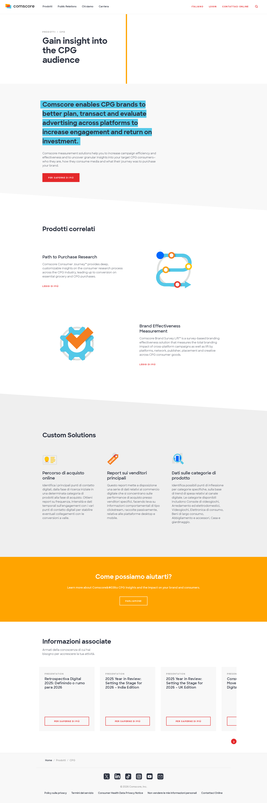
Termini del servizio (82, 792)
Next (234, 741)
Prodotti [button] (47, 6)
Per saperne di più (67, 721)
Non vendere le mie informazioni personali (172, 792)
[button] (197, 8)
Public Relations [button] (67, 6)
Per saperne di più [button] (61, 177)
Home (48, 760)
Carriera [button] (104, 6)
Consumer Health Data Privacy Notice (120, 792)
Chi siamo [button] (87, 6)
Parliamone (133, 601)
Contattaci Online (212, 792)
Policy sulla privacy (55, 792)
